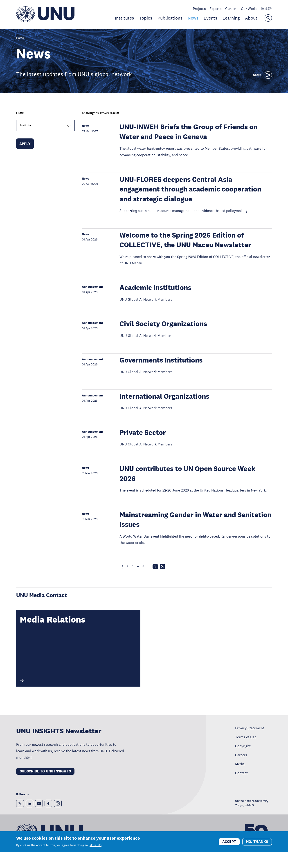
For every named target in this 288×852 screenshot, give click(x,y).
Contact (241, 773)
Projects (199, 8)
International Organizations (164, 396)
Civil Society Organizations (163, 324)
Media (240, 764)
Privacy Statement (249, 728)
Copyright (243, 746)
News (193, 18)
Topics (145, 18)
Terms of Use (245, 737)
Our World (249, 8)
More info (95, 847)
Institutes (124, 18)
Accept (229, 843)
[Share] (268, 75)
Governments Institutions (160, 360)
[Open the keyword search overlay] (268, 18)
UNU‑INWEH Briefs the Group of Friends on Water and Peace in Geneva (188, 132)
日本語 (266, 8)
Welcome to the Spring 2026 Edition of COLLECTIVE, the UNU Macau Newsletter (185, 240)
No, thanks (257, 843)
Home (20, 38)
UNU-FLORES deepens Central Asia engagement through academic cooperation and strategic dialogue (190, 189)
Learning (231, 18)
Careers (231, 8)
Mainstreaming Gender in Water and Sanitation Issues (195, 520)
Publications (170, 18)
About (251, 18)
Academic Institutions (155, 287)
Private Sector (142, 432)
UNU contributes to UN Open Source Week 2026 (187, 474)
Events (210, 18)
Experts (215, 8)
